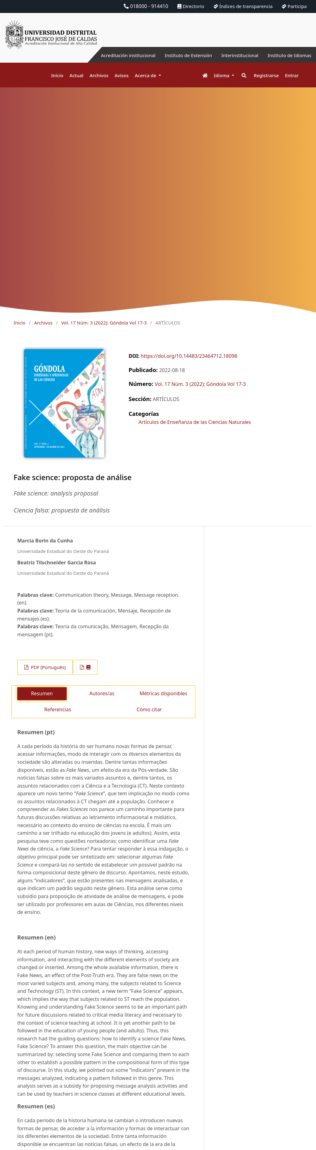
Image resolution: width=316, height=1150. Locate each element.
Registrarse (266, 75)
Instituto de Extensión (181, 55)
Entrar (292, 75)
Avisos (121, 75)
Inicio (57, 75)
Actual (76, 75)
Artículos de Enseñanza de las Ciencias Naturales (195, 422)
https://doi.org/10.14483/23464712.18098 (189, 356)
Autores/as (101, 693)
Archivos (98, 75)
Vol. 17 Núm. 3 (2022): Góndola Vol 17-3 (104, 323)
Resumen (41, 693)
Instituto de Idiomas (287, 55)
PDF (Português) (48, 667)
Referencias (57, 709)
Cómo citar (149, 709)
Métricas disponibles (163, 693)
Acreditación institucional (117, 55)
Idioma (222, 75)
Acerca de (146, 75)
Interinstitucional (235, 55)
